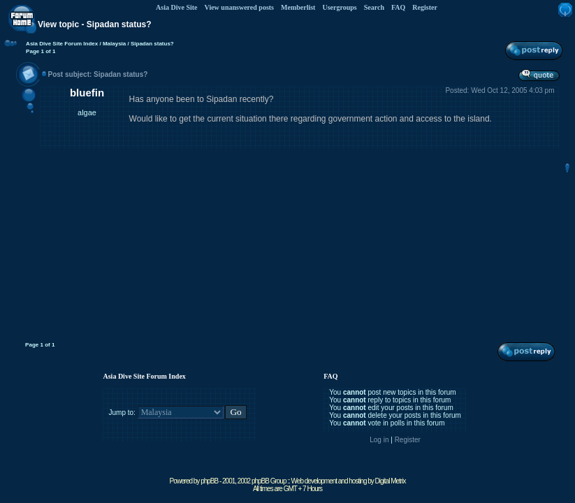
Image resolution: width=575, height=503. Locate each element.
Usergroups (339, 7)
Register (424, 7)
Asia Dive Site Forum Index (62, 44)
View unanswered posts (239, 7)
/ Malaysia (112, 44)
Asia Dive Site (176, 7)
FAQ (398, 7)
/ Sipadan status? (149, 44)
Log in (379, 440)
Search (374, 7)
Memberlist (298, 7)
